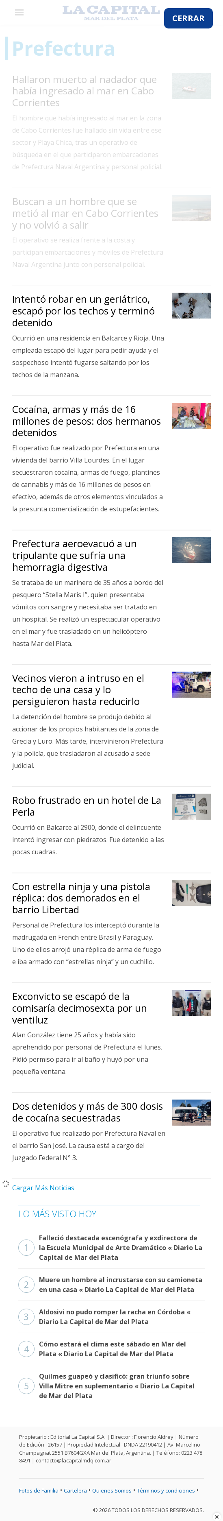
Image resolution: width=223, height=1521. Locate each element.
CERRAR (188, 18)
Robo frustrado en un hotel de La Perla (86, 805)
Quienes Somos (112, 1490)
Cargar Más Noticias (43, 1187)
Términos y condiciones (166, 1490)
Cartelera (75, 1490)
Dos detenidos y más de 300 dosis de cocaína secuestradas (87, 1111)
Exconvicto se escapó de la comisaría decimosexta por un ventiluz (79, 1007)
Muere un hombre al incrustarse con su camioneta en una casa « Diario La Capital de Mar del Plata (110, 1284)
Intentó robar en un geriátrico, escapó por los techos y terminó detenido (83, 310)
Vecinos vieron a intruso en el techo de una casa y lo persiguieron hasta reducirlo (78, 689)
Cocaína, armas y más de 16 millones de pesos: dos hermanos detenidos (86, 420)
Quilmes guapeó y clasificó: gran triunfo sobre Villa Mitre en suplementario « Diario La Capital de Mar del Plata (106, 1386)
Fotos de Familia (38, 1490)
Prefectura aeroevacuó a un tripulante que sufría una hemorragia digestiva (74, 555)
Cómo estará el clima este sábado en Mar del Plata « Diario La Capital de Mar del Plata (102, 1349)
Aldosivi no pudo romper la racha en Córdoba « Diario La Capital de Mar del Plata (104, 1316)
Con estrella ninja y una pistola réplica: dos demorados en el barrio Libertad (81, 898)
